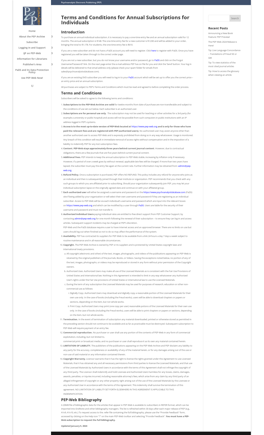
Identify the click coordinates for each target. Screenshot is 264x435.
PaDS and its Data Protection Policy (32, 71)
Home (32, 31)
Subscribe (32, 42)
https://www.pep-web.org (144, 126)
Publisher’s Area (32, 64)
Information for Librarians (32, 59)
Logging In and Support (32, 48)
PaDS (157, 60)
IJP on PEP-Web (32, 53)
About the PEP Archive (32, 36)
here (153, 50)
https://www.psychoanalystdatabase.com (164, 192)
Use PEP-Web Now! (32, 78)
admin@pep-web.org (84, 218)
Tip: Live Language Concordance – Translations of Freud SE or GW (224, 54)
